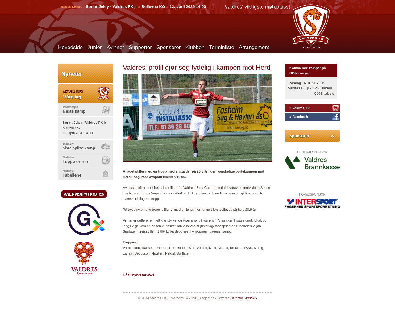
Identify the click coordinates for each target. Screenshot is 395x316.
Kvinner (115, 47)
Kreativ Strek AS (244, 298)
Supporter (140, 47)
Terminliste (221, 47)
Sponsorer (168, 47)
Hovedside (70, 47)
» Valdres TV (299, 108)
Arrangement (254, 47)
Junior (94, 47)
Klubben (194, 47)
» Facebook (298, 116)
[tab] (85, 109)
